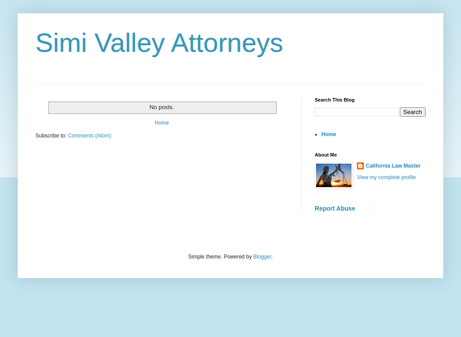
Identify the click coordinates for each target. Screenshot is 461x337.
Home (162, 123)
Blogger (262, 257)
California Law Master (393, 166)
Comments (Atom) (89, 136)
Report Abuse (335, 208)
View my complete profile (386, 177)
